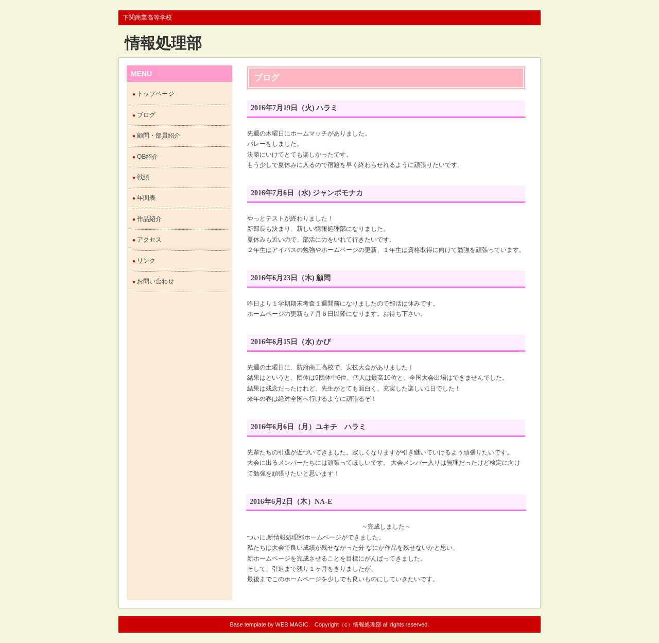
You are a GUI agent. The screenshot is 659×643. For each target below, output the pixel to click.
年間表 (146, 197)
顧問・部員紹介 (158, 135)
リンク (146, 260)
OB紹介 (147, 156)
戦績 (143, 177)
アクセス (149, 239)
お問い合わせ (155, 281)
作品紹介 (149, 219)
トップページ (155, 93)
